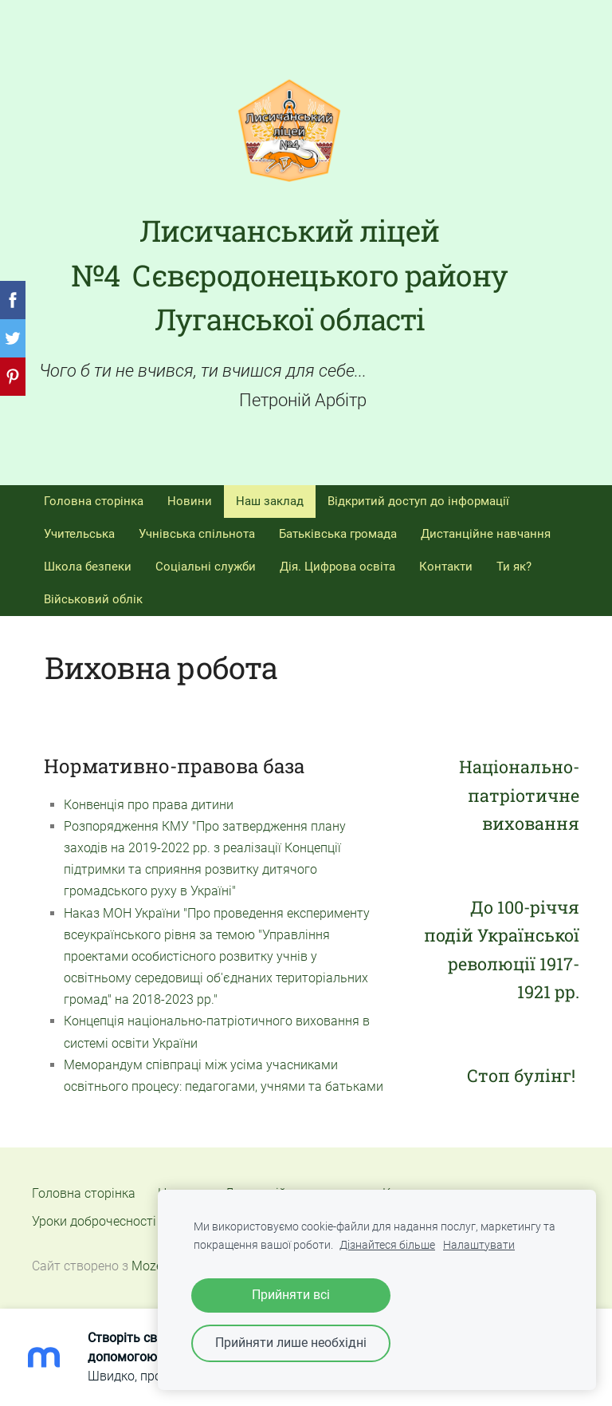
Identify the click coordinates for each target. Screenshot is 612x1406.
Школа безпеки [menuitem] (87, 566)
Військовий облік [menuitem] (93, 599)
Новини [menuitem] (189, 501)
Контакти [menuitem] (446, 566)
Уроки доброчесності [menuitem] (94, 1221)
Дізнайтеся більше (387, 1245)
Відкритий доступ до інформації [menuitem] (418, 501)
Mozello (153, 1266)
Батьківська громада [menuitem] (338, 534)
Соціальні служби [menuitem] (205, 566)
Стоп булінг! (523, 1075)
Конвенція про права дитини (148, 804)
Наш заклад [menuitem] (270, 501)
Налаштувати (479, 1245)
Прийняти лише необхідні (291, 1342)
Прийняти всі (291, 1294)
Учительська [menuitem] (79, 534)
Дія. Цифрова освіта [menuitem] (337, 566)
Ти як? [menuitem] (514, 566)
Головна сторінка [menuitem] (93, 501)
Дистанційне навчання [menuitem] (486, 534)
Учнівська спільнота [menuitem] (197, 534)
